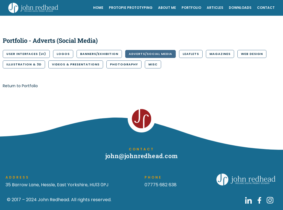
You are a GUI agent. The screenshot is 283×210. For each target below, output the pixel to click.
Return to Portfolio (20, 86)
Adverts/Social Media (150, 54)
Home (98, 7)
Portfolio (191, 7)
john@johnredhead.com (141, 156)
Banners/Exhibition (99, 54)
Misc (153, 64)
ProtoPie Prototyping (131, 7)
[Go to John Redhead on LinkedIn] (248, 200)
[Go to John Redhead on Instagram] (270, 200)
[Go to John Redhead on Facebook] (259, 200)
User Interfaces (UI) (26, 54)
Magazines (219, 54)
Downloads (240, 7)
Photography (124, 64)
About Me (167, 7)
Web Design (252, 54)
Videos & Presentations (75, 64)
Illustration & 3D (23, 64)
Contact (266, 7)
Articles (215, 7)
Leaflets (191, 54)
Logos (63, 54)
